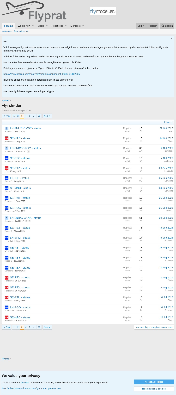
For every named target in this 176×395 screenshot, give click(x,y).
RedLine (8, 301)
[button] (33, 26)
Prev (8, 116)
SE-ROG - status (20, 207)
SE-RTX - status (20, 287)
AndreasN (168, 161)
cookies (25, 382)
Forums (8, 25)
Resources (57, 25)
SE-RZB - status (20, 197)
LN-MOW (9, 241)
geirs (171, 131)
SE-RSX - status (20, 267)
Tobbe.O (8, 181)
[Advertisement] (145, 11)
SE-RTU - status (20, 297)
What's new (24, 25)
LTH (6, 171)
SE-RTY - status (20, 277)
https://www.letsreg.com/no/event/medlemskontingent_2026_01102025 (41, 74)
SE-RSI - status (19, 247)
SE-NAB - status (20, 138)
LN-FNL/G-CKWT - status (25, 128)
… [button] (34, 116)
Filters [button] (167, 122)
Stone (170, 141)
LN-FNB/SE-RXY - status (25, 148)
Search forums (21, 31)
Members (75, 25)
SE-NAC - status (20, 317)
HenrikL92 (9, 141)
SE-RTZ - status (20, 168)
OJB (171, 250)
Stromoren (9, 211)
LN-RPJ (169, 211)
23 (39, 116)
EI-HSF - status (19, 178)
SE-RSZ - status (20, 227)
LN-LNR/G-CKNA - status (25, 217)
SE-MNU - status (20, 188)
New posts (7, 31)
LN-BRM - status (20, 237)
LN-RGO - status (20, 307)
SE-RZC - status (20, 158)
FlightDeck (168, 151)
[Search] (167, 26)
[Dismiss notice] (171, 39)
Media (41, 25)
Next (46, 116)
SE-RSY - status (20, 257)
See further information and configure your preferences (31, 388)
